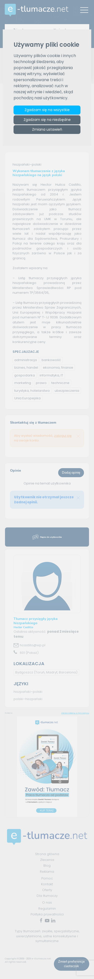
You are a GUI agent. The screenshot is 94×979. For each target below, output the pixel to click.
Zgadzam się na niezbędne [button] (47, 119)
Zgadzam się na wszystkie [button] (47, 109)
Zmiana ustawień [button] (47, 129)
